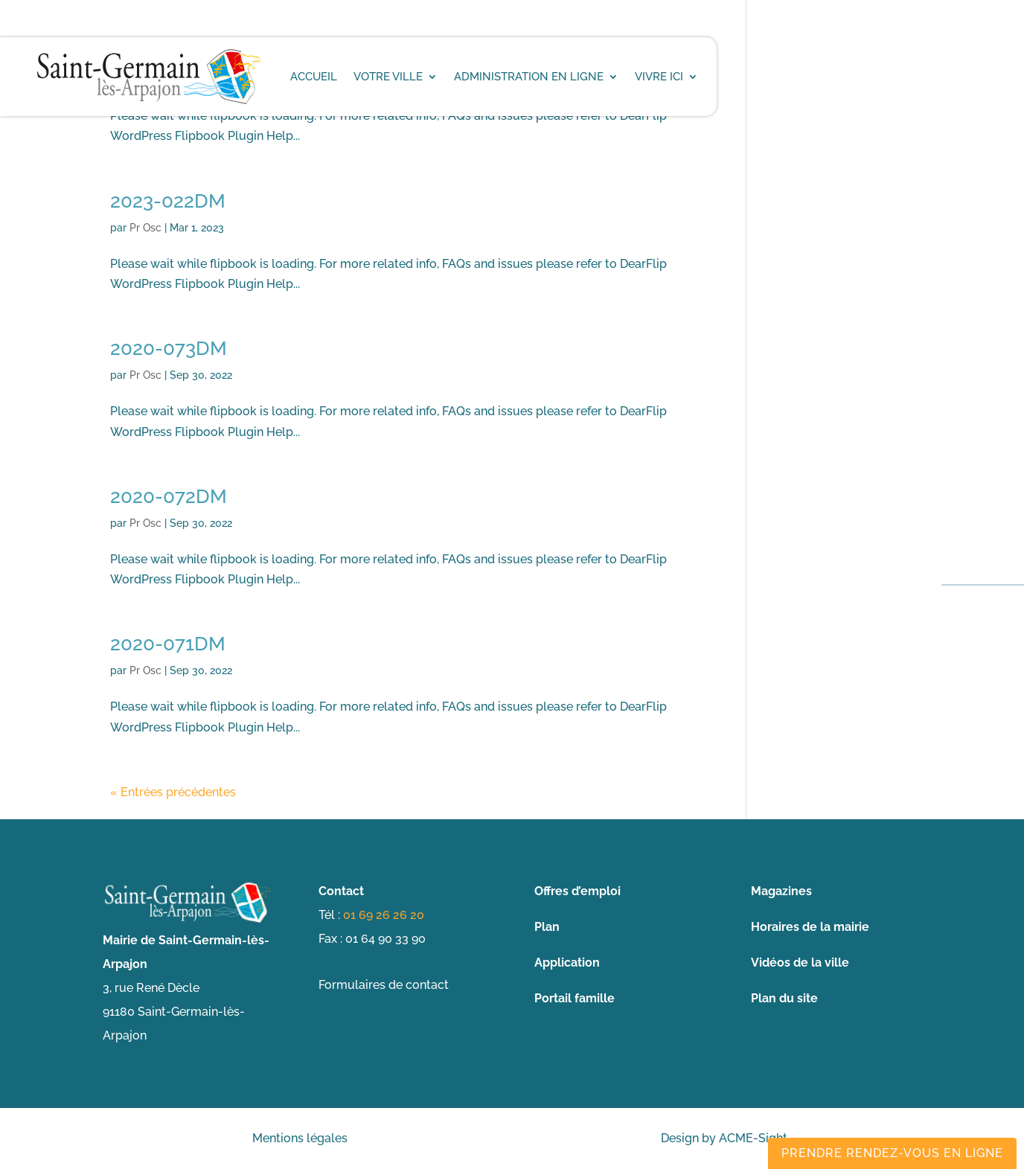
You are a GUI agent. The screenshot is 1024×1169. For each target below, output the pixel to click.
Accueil (313, 76)
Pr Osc (145, 228)
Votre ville (388, 76)
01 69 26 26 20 (383, 915)
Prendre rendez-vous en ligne (892, 1153)
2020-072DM (168, 496)
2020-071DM (167, 643)
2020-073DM (168, 348)
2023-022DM (167, 201)
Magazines (781, 891)
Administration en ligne (529, 76)
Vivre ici (659, 76)
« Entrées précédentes (173, 792)
